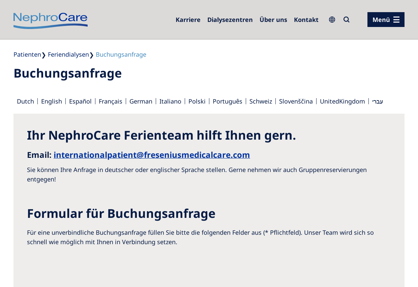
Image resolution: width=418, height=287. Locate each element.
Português (227, 101)
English (51, 101)
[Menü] (386, 19)
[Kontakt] (306, 19)
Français (110, 101)
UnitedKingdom (342, 101)
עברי (377, 101)
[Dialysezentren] (230, 19)
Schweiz (260, 101)
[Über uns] (273, 19)
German (140, 101)
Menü (381, 20)
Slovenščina (296, 101)
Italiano (170, 101)
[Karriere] (188, 19)
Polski (197, 101)
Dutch (25, 101)
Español (80, 101)
